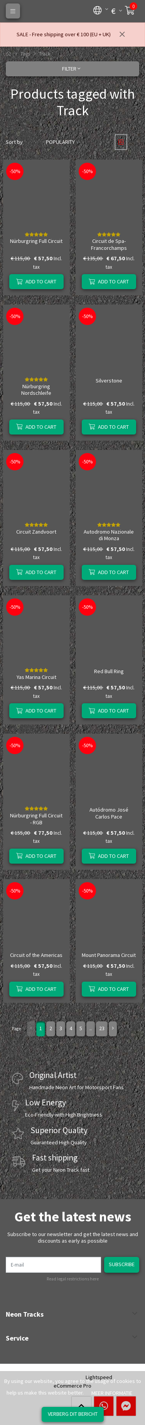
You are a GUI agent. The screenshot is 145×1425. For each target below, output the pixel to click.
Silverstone (109, 380)
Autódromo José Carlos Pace (108, 813)
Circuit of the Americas (36, 955)
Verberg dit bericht (73, 1413)
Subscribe (122, 1264)
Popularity (60, 141)
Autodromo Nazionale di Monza (109, 535)
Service (17, 1338)
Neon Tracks (25, 1314)
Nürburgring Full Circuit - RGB (36, 818)
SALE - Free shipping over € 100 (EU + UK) (64, 34)
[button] (97, 10)
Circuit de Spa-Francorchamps (109, 244)
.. (90, 1028)
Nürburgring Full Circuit (36, 241)
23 (102, 1028)
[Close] (122, 34)
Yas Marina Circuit (36, 677)
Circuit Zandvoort (36, 531)
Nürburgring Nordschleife (36, 389)
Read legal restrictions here (73, 1279)
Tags (25, 54)
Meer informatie (111, 1393)
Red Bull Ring (109, 671)
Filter (71, 68)
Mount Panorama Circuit (109, 955)
